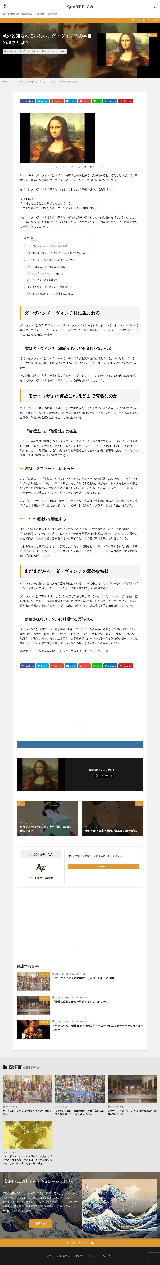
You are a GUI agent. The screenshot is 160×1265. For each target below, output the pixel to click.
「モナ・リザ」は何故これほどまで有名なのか (50, 260)
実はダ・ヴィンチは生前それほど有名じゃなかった (56, 253)
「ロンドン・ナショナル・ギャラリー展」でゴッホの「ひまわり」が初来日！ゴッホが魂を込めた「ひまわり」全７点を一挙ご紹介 (27, 1160)
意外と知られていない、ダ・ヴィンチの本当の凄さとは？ (54, 81)
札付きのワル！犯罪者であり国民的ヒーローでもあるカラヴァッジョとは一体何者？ (97, 1027)
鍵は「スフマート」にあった (44, 273)
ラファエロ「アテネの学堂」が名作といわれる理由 (83, 978)
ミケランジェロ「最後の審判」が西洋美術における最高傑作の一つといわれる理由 (79, 1112)
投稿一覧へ (103, 866)
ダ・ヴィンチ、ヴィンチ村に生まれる (45, 246)
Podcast (39, 13)
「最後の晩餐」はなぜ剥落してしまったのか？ (80, 1001)
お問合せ (52, 13)
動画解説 (27, 13)
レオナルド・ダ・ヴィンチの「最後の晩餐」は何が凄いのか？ (132, 1112)
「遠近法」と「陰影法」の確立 (45, 266)
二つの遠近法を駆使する (42, 280)
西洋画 (47, 51)
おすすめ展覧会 (11, 13)
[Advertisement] (80, 702)
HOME (8, 81)
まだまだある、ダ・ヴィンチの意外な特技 (47, 287)
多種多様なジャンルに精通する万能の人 (50, 293)
